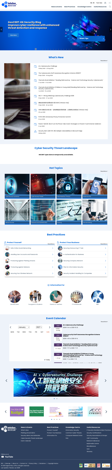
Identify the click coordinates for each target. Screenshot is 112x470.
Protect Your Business (54, 433)
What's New (25, 430)
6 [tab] (53, 49)
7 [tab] (55, 49)
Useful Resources (100, 7)
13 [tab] (71, 49)
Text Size (99, 3)
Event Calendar (26, 441)
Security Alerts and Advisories (30, 435)
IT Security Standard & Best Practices (99, 430)
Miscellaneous (91, 446)
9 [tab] (61, 49)
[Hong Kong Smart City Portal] (75, 411)
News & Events (56, 7)
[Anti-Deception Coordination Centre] (95, 411)
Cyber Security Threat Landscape (32, 438)
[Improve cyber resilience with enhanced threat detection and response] (33, 35)
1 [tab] (40, 49)
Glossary (89, 451)
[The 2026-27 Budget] (17, 411)
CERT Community (92, 438)
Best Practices (69, 7)
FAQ (67, 438)
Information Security (72, 430)
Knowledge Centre (84, 7)
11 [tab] (66, 49)
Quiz (88, 449)
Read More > (104, 60)
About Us (15, 463)
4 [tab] (59, 419)
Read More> (104, 321)
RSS (2, 463)
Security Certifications (94, 433)
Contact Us (23, 463)
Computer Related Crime (74, 435)
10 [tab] (63, 49)
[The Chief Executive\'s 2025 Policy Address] (37, 411)
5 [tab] (50, 49)
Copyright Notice (53, 463)
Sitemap (7, 463)
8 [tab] (58, 49)
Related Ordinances (93, 441)
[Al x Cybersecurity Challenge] (56, 382)
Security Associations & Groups (97, 435)
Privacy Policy (33, 463)
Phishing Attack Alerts (28, 433)
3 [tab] (45, 49)
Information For (52, 435)
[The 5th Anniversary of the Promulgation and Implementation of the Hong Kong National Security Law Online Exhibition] (56, 411)
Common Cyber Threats (74, 433)
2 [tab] (42, 49)
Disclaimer (42, 463)
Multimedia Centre (93, 443)
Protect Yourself (52, 430)
